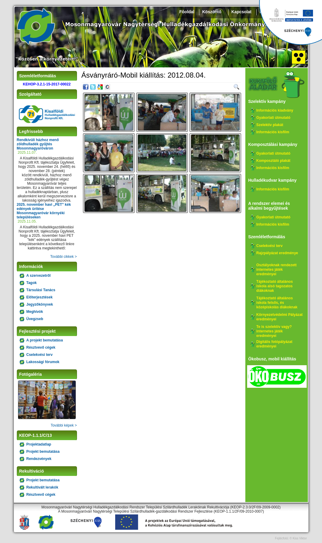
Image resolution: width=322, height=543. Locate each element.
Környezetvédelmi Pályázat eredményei (279, 317)
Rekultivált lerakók (42, 487)
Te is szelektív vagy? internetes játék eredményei (274, 331)
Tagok (31, 283)
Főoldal (187, 11)
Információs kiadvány (274, 110)
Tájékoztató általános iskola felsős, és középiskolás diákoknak (277, 302)
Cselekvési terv (39, 355)
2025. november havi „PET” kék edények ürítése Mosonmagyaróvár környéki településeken (44, 210)
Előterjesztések (39, 297)
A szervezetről (38, 275)
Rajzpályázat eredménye (277, 253)
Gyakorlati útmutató (273, 118)
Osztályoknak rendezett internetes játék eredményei (276, 269)
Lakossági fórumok (43, 362)
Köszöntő (212, 11)
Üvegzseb (34, 319)
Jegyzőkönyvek (39, 304)
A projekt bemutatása (44, 340)
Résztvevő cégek (41, 347)
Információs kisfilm (272, 132)
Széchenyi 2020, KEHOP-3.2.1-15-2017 (290, 22)
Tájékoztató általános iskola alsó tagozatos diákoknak (274, 286)
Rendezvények (38, 459)
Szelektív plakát (269, 125)
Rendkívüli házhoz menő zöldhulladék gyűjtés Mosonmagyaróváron (38, 144)
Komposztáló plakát (273, 161)
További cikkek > (63, 257)
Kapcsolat (242, 11)
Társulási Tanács (41, 290)
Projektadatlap (38, 444)
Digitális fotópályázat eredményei (274, 344)
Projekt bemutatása (43, 451)
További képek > (64, 425)
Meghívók (34, 312)
